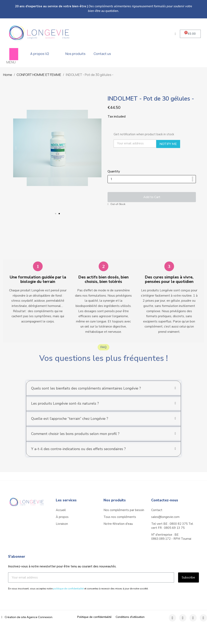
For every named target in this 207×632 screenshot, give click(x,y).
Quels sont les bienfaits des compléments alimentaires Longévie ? (86, 394)
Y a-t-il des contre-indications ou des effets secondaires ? (78, 455)
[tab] (103, 394)
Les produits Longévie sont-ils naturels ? (65, 409)
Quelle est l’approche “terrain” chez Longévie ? (69, 425)
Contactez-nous (164, 500)
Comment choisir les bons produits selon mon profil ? (75, 440)
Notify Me (168, 144)
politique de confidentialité (68, 588)
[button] (55, 213)
